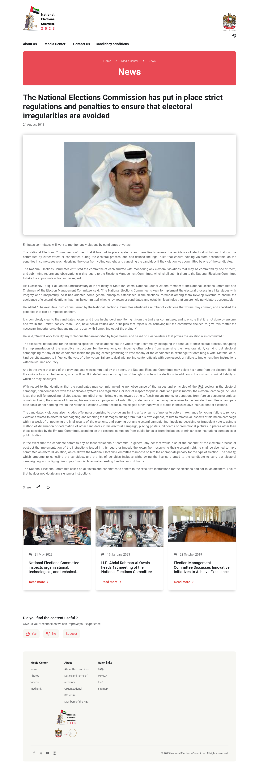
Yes (31, 633)
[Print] (48, 487)
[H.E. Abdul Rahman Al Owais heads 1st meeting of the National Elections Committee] (129, 526)
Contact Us (81, 44)
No (51, 633)
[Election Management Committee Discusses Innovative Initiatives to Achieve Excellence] (202, 526)
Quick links (105, 662)
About (68, 662)
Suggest (71, 633)
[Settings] (234, 36)
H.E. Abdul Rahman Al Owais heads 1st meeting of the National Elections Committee (126, 567)
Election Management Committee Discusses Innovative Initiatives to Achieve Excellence (202, 567)
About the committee (76, 669)
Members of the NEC (76, 701)
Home (107, 61)
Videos (35, 681)
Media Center (55, 44)
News (152, 61)
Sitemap (103, 688)
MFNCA (102, 675)
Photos (35, 675)
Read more (39, 582)
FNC (100, 681)
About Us (30, 44)
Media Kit (36, 688)
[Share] (38, 487)
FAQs (101, 669)
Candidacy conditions (112, 44)
